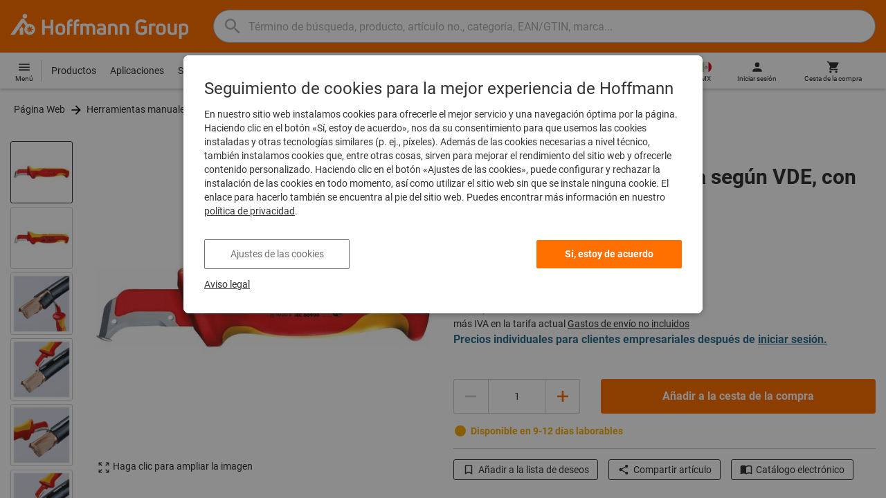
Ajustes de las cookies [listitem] (277, 253)
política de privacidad (249, 210)
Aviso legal (227, 284)
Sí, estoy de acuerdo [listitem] (609, 253)
